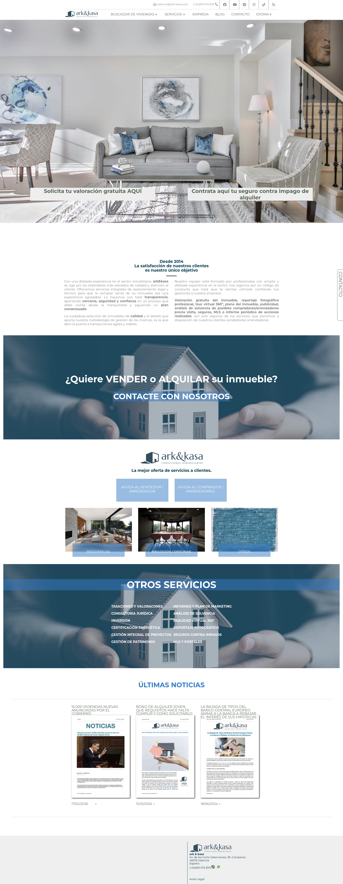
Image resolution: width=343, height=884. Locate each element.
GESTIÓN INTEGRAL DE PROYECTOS (141, 635)
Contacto (240, 14)
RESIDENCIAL (98, 552)
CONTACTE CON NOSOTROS (171, 396)
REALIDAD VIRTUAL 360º (194, 621)
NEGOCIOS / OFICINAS (171, 552)
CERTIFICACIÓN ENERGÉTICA (135, 628)
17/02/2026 (79, 804)
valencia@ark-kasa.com (172, 4)
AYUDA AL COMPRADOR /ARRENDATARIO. (200, 489)
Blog (220, 14)
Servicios (175, 14)
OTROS (244, 552)
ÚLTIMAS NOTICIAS (171, 685)
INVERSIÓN (120, 621)
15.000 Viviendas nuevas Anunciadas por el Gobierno (94, 710)
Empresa (201, 14)
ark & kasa (197, 854)
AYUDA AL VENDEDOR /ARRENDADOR (142, 489)
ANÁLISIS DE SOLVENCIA (194, 613)
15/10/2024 (144, 804)
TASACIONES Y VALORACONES (137, 606)
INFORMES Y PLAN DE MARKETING (202, 606)
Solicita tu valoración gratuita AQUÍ (93, 191)
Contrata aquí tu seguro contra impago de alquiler (250, 194)
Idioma (263, 14)
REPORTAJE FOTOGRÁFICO (196, 628)
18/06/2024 (209, 804)
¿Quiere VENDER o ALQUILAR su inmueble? (171, 379)
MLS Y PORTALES (187, 642)
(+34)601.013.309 (202, 867)
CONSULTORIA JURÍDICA (132, 613)
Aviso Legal (197, 879)
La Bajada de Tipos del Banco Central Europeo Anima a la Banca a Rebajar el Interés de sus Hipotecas (229, 712)
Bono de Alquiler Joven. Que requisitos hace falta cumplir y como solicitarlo (164, 710)
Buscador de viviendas (133, 14)
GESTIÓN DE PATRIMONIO (133, 642)
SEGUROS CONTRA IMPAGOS (197, 635)
